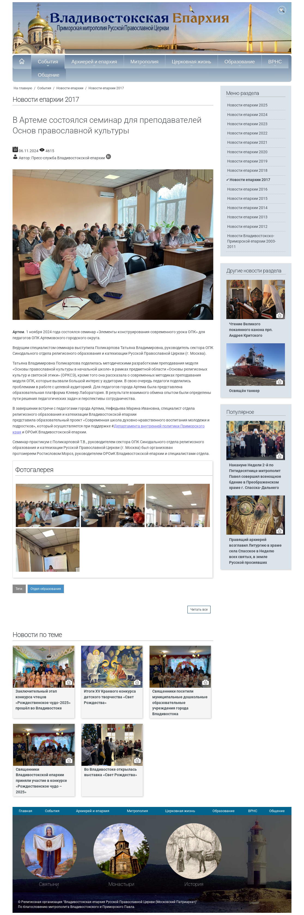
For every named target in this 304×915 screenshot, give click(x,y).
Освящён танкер (244, 390)
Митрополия (144, 63)
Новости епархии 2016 (247, 189)
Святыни (49, 884)
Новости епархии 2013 (247, 217)
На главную (23, 88)
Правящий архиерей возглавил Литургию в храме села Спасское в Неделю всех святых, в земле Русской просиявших (255, 551)
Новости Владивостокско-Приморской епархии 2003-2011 (251, 241)
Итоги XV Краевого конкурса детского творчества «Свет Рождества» (110, 697)
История (193, 884)
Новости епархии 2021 (247, 142)
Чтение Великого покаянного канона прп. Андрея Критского (251, 330)
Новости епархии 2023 (247, 124)
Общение (48, 76)
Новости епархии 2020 (247, 152)
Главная (25, 811)
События (48, 63)
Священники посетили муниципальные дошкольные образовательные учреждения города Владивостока (180, 703)
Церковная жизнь (191, 63)
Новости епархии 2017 (106, 88)
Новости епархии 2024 (247, 114)
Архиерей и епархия (94, 63)
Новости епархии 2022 (247, 133)
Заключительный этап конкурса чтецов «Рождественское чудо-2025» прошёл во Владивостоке (43, 700)
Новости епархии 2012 (247, 226)
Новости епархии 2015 (247, 198)
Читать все (199, 609)
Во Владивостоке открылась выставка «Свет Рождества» (110, 772)
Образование (239, 63)
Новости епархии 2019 (247, 161)
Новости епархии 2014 (247, 208)
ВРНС (275, 63)
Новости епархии (69, 88)
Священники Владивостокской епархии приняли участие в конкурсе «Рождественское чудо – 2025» (41, 781)
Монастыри (121, 884)
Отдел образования (46, 589)
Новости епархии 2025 (247, 105)
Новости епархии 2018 (247, 170)
